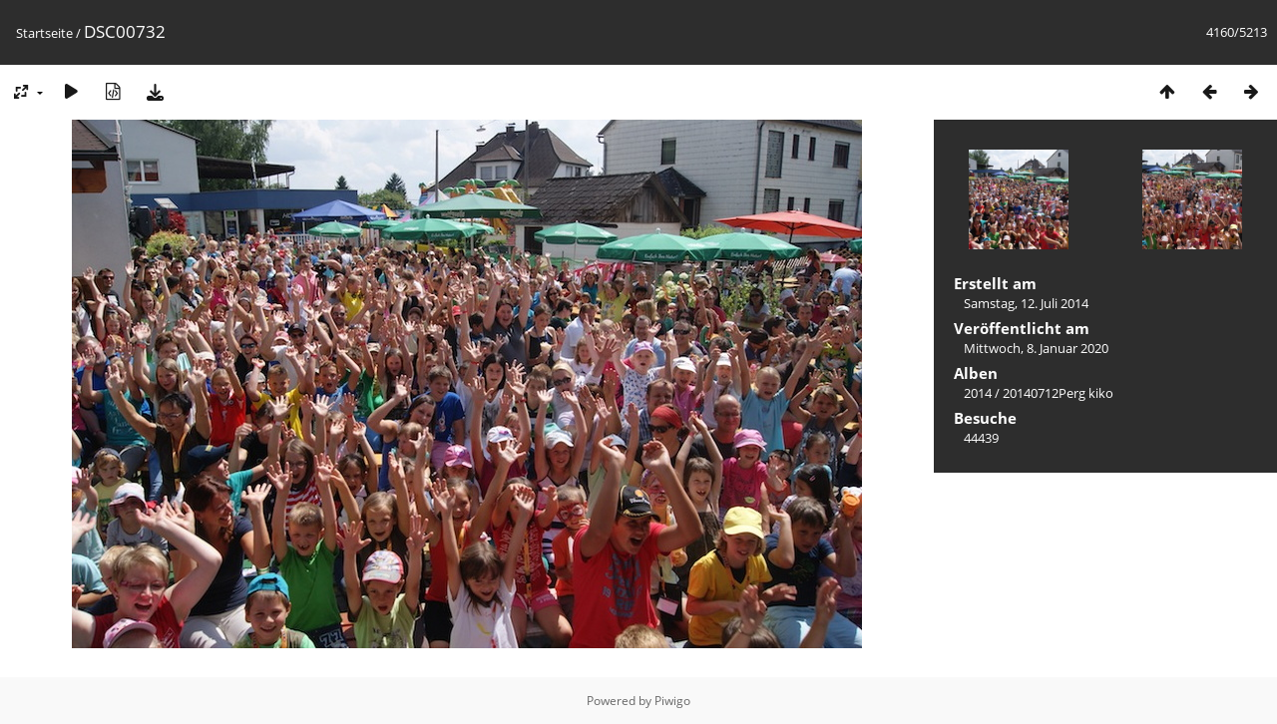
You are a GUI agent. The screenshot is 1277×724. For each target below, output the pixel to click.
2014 (978, 393)
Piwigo (672, 700)
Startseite (44, 33)
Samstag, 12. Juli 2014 (1026, 303)
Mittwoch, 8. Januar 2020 (1036, 348)
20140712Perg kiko (1058, 393)
